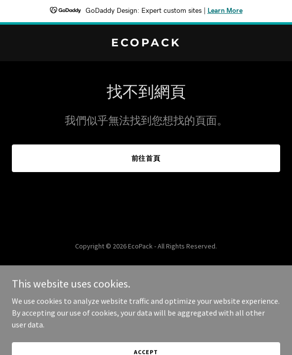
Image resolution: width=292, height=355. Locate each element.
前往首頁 (146, 158)
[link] (146, 43)
